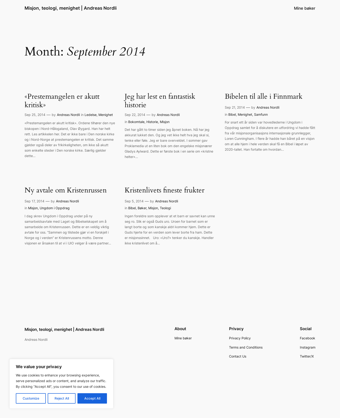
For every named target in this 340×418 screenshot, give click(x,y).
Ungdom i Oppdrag (55, 208)
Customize (31, 398)
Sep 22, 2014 (135, 115)
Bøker (142, 208)
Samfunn (261, 114)
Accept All (92, 398)
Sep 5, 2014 (134, 201)
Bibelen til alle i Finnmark (263, 97)
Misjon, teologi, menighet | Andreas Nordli (71, 8)
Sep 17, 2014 (34, 201)
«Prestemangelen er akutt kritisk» (62, 101)
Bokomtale (136, 122)
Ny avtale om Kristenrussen (66, 190)
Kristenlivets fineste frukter (164, 190)
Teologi (165, 208)
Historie (152, 122)
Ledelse (91, 115)
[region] (61, 384)
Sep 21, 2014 (235, 107)
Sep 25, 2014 (35, 115)
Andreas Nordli (68, 115)
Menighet (105, 115)
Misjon (165, 122)
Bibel (232, 114)
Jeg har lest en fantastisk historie (160, 101)
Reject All (62, 398)
